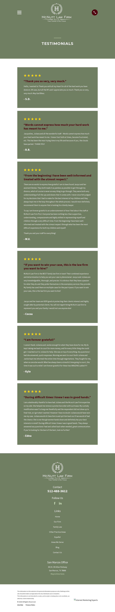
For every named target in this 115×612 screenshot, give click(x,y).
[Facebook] (54, 503)
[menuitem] (20, 604)
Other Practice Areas (57, 532)
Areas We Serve (57, 542)
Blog (57, 547)
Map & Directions (57, 574)
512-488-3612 (57, 491)
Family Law (57, 527)
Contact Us (57, 552)
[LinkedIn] (60, 503)
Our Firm (57, 521)
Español (57, 537)
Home (57, 516)
